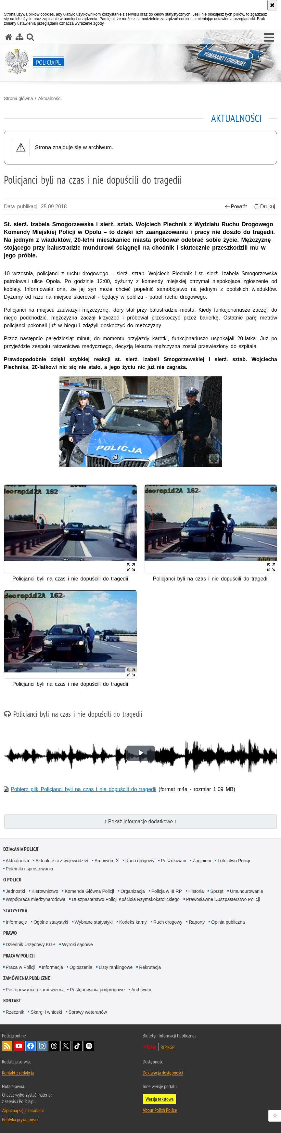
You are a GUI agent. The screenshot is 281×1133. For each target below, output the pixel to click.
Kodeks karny (133, 922)
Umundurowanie (246, 891)
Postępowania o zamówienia (34, 989)
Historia (196, 891)
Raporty (197, 922)
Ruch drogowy (140, 860)
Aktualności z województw (61, 860)
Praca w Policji (19, 955)
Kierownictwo (45, 891)
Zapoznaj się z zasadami (23, 1110)
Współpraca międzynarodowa (36, 899)
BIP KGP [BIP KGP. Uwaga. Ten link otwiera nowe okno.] (167, 1047)
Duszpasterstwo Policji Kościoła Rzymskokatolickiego (125, 899)
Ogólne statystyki (50, 922)
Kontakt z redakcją (18, 1072)
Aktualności (49, 98)
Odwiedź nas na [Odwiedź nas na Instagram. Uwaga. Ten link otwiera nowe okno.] (42, 1046)
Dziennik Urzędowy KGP (31, 944)
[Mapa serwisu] (19, 37)
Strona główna (18, 98)
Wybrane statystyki (94, 922)
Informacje (16, 922)
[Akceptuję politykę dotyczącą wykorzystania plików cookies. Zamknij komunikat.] (272, 5)
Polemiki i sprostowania (29, 868)
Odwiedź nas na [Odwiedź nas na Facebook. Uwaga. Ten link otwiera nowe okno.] (30, 1046)
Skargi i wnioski (46, 1012)
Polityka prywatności (20, 1119)
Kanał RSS (7, 1046)
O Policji (12, 879)
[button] (269, 38)
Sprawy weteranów (88, 1012)
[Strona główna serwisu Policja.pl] (8, 37)
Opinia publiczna (228, 922)
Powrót (236, 206)
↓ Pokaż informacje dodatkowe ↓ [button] (140, 821)
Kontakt (12, 1000)
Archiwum (141, 989)
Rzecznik (15, 1012)
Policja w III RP (166, 891)
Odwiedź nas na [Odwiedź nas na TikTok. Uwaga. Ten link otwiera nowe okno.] (77, 1046)
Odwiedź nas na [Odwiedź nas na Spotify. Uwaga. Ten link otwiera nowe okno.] (89, 1046)
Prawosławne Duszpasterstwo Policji (223, 899)
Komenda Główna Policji (89, 891)
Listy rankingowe (116, 967)
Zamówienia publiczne (26, 978)
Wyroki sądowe (77, 944)
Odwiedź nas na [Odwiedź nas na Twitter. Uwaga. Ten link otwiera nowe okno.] (65, 1046)
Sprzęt (216, 891)
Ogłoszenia (81, 967)
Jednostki (15, 891)
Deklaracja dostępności (163, 1072)
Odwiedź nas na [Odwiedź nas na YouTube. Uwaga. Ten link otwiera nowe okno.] (19, 1046)
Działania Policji (20, 849)
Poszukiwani (173, 860)
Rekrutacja (150, 967)
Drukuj (264, 206)
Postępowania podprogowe (97, 989)
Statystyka (15, 910)
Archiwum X (107, 860)
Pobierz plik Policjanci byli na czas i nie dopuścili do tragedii (83, 789)
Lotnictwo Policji (234, 860)
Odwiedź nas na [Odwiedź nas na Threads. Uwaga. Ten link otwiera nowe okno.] (54, 1046)
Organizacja (133, 891)
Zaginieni (202, 860)
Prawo (10, 933)
